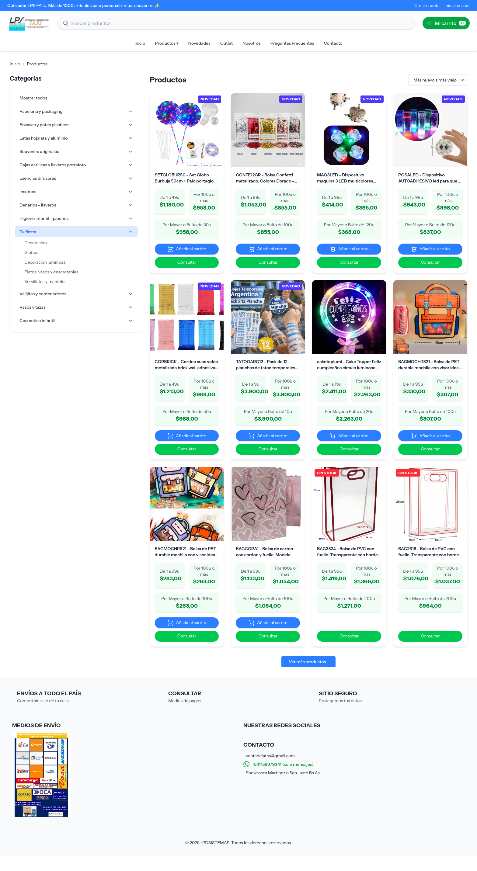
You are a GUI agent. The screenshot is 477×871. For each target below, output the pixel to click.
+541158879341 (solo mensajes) (278, 780)
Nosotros (251, 43)
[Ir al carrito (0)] (446, 23)
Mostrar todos (33, 98)
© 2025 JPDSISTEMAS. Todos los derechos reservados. (238, 858)
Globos (31, 252)
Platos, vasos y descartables (51, 272)
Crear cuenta (427, 5)
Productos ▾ (166, 43)
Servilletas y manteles (45, 281)
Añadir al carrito (169, 254)
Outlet (226, 43)
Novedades (199, 43)
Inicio (140, 43)
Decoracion (35, 242)
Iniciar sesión (457, 5)
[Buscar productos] (236, 23)
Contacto (333, 43)
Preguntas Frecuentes (292, 43)
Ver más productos (297, 677)
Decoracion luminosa (44, 262)
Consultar (169, 267)
